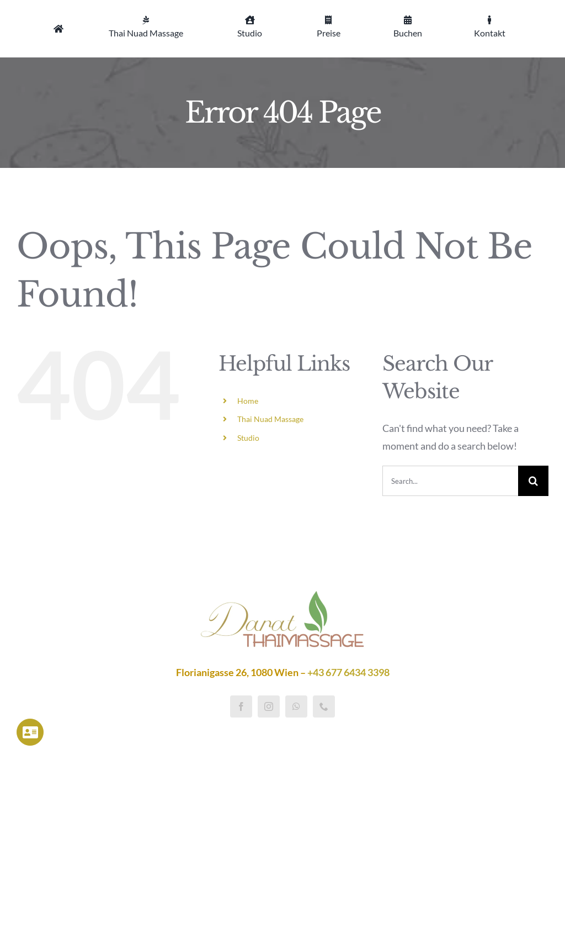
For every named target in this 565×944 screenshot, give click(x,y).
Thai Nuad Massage (270, 419)
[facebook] (241, 706)
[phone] (324, 706)
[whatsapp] (296, 706)
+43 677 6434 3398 (348, 672)
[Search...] (450, 481)
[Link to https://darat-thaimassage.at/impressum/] (30, 732)
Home (247, 400)
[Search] (533, 481)
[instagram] (269, 706)
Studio (248, 437)
